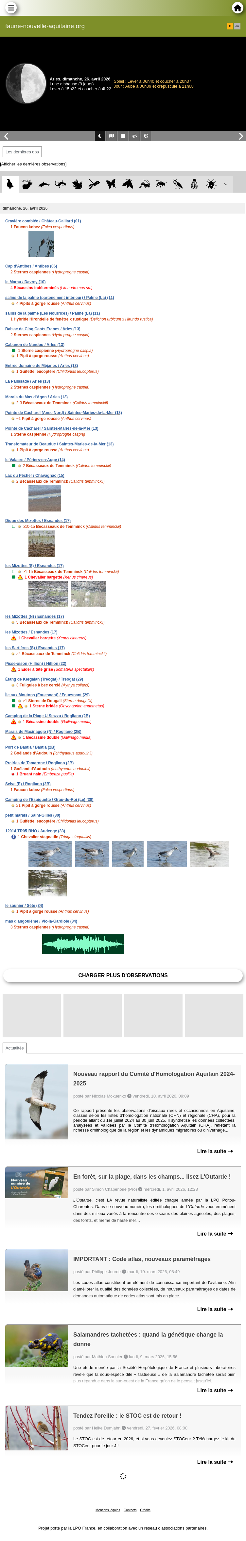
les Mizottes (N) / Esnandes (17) (34, 616)
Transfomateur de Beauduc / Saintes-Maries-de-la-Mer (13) (59, 444)
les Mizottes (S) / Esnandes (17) (34, 565)
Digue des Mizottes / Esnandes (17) (38, 520)
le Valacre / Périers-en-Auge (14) (35, 460)
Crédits (145, 1510)
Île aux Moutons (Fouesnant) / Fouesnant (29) (47, 695)
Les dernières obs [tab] (22, 151)
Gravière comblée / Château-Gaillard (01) (43, 221)
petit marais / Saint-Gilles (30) (32, 815)
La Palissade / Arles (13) (27, 381)
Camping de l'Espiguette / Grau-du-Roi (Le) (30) (49, 799)
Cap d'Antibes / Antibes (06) (31, 266)
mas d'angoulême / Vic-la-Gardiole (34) (41, 921)
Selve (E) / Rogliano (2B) (28, 784)
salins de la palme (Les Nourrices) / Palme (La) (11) (52, 313)
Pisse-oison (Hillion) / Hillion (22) (35, 663)
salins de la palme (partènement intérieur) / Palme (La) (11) (59, 297)
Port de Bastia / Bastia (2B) (30, 747)
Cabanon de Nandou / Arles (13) (34, 344)
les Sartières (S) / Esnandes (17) (35, 648)
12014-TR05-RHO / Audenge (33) (35, 831)
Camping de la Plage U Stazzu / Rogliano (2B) (47, 716)
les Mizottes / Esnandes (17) (31, 632)
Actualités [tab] (15, 1048)
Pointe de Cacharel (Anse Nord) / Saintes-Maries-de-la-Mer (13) (63, 412)
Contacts (130, 1510)
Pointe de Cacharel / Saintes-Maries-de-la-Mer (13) (51, 428)
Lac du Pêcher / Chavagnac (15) (34, 475)
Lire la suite (215, 1151)
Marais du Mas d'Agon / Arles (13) (36, 397)
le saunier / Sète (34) (24, 905)
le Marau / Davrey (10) (25, 282)
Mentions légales (108, 1510)
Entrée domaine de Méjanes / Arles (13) (41, 365)
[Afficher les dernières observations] (33, 164)
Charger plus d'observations (122, 975)
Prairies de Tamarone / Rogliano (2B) (39, 763)
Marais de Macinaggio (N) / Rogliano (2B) (43, 731)
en (237, 26)
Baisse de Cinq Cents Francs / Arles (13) (42, 329)
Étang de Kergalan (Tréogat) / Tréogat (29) (44, 679)
